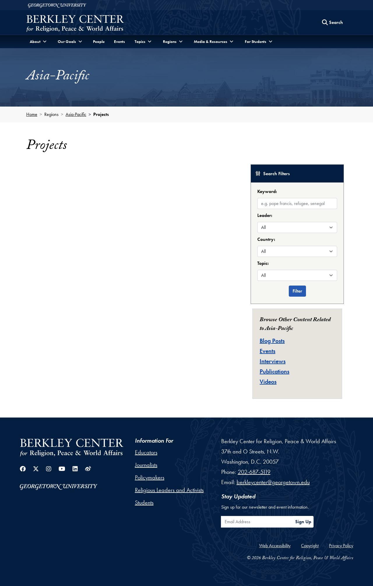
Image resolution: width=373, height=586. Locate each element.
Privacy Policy (341, 545)
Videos (268, 381)
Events (119, 41)
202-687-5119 (254, 472)
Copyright (310, 545)
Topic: (263, 263)
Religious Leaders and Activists (169, 490)
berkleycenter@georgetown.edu (273, 482)
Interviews (273, 361)
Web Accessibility (275, 545)
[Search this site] (332, 22)
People (99, 41)
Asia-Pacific (76, 114)
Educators (146, 452)
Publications (274, 371)
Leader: (264, 215)
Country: (266, 239)
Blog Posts (272, 341)
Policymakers (149, 477)
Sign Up (303, 522)
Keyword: (267, 191)
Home (31, 114)
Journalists (146, 465)
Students (144, 502)
